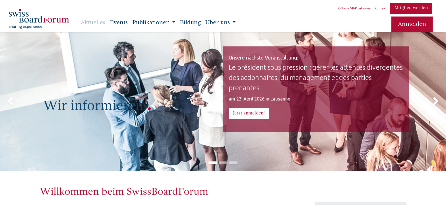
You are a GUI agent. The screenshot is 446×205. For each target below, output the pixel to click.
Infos (331, 191)
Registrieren (362, 191)
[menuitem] (93, 24)
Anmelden (412, 24)
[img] (18, 82)
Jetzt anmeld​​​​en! (249, 113)
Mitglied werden (411, 8)
